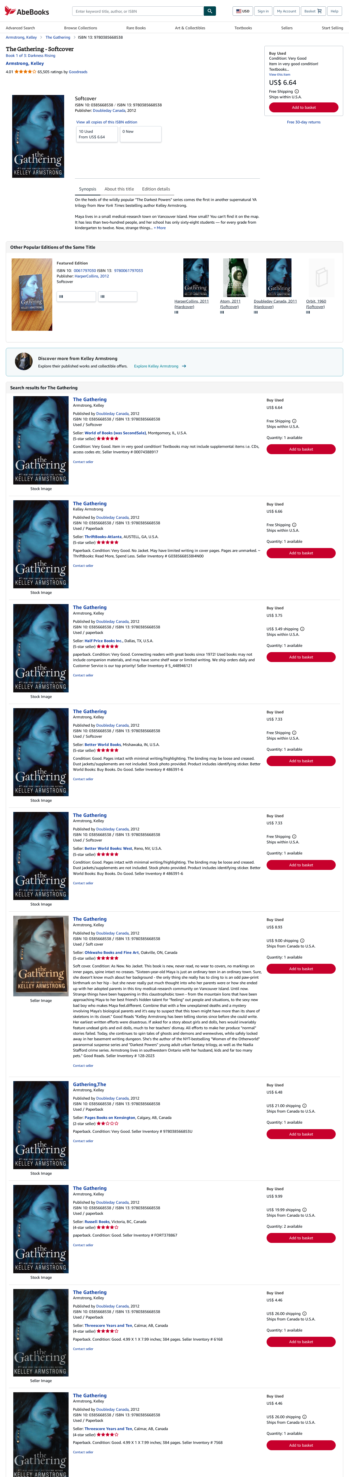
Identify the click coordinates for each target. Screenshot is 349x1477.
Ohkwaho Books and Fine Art (112, 952)
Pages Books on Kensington (110, 1117)
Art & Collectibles (190, 27)
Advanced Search (20, 27)
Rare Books (136, 27)
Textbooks (243, 27)
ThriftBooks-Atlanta (103, 536)
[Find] (210, 11)
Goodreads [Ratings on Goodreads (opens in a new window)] (78, 71)
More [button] (161, 227)
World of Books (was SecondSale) (115, 432)
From (97, 134)
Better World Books (103, 744)
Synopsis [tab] (87, 189)
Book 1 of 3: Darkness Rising (30, 55)
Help (334, 11)
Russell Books (97, 1221)
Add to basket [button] (304, 107)
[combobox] (138, 11)
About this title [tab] (119, 189)
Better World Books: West (108, 848)
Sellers (287, 27)
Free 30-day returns (304, 122)
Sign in (263, 11)
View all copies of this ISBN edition (106, 122)
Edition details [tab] (156, 189)
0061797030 (85, 270)
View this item (279, 74)
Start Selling (332, 27)
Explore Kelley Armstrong (160, 366)
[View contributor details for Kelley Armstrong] (25, 63)
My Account (286, 11)
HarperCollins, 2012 (92, 276)
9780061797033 (128, 270)
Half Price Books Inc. (104, 640)
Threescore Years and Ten (108, 1325)
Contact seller (83, 462)
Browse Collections (80, 27)
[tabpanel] (167, 214)
